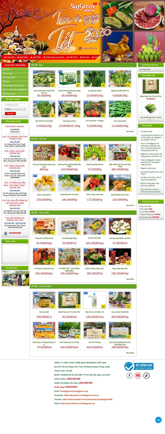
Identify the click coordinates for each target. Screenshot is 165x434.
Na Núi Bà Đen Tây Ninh (69, 194)
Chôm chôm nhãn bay (94, 194)
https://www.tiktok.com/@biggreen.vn (78, 403)
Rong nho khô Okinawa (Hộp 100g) (69, 92)
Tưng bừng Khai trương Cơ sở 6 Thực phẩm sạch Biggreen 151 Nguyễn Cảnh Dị (152, 137)
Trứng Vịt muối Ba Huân (44, 238)
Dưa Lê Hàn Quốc (44, 195)
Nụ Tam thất (44, 312)
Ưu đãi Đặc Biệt (146, 132)
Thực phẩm (44, 212)
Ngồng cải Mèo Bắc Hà (120, 91)
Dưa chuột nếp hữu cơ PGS (150, 119)
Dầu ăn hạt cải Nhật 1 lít (94, 312)
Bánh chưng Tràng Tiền (95, 269)
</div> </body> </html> (15, 254)
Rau (41, 65)
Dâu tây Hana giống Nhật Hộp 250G (69, 165)
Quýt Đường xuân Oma (120, 195)
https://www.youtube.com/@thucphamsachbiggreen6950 (88, 399)
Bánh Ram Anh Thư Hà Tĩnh (69, 312)
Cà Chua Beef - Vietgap (95, 121)
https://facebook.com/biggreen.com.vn (81, 395)
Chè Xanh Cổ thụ (69, 121)
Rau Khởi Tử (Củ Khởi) (44, 121)
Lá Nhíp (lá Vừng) (94, 91)
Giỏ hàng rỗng (144, 69)
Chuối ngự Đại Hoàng (94, 164)
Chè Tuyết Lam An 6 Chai (69, 342)
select (24, 109)
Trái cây (42, 139)
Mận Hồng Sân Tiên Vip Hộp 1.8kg (120, 165)
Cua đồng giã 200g (69, 238)
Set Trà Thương (95, 342)
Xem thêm (130, 132)
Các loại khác (45, 286)
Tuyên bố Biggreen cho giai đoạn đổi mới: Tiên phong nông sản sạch (151, 162)
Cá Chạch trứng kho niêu (44, 269)
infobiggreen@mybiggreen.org (74, 391)
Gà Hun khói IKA (94, 238)
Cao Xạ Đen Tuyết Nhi (120, 312)
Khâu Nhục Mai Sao (120, 269)
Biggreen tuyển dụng (148, 168)
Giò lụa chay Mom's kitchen (120, 238)
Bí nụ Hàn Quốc (120, 121)
